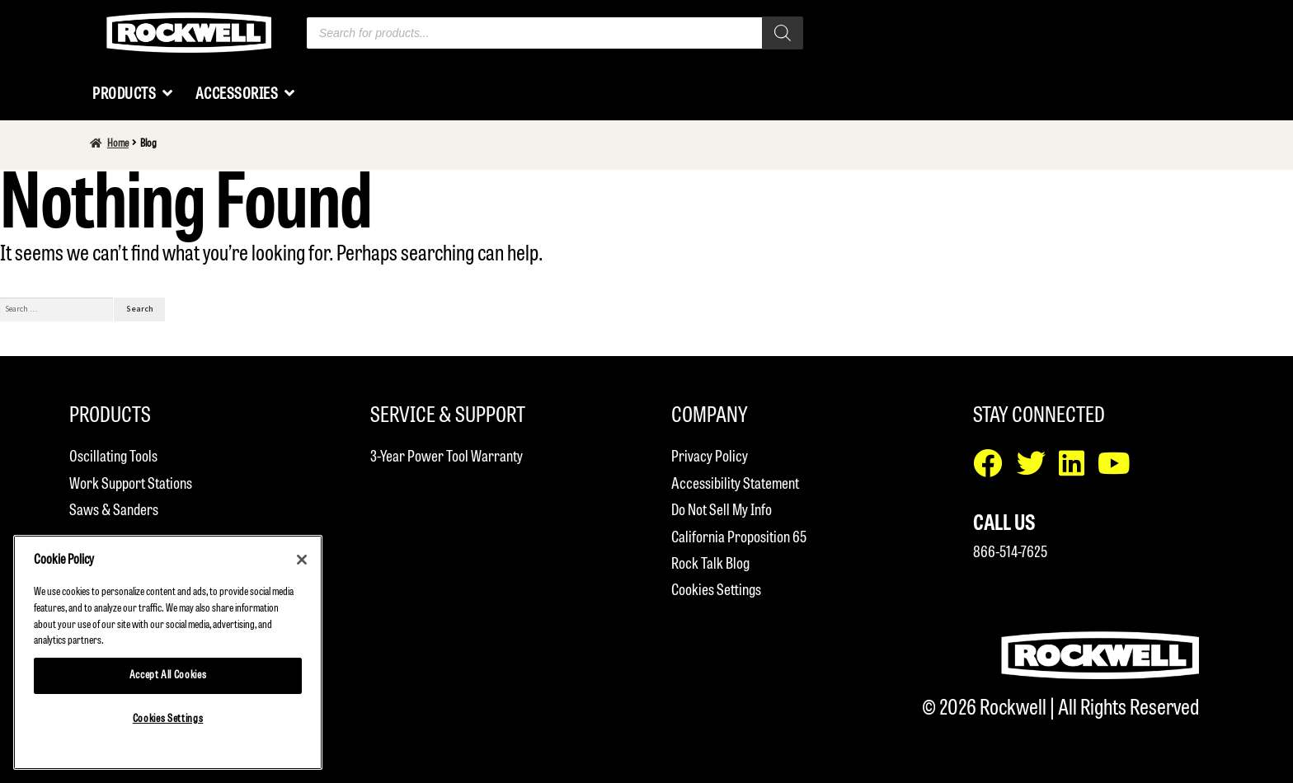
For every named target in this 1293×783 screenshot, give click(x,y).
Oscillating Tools (113, 457)
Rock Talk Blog (710, 564)
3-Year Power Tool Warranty (446, 457)
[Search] (782, 32)
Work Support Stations (130, 484)
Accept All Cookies (168, 675)
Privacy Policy (709, 457)
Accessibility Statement (735, 484)
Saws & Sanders (113, 510)
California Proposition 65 (738, 538)
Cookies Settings (716, 590)
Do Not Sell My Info (721, 510)
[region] (167, 652)
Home (118, 143)
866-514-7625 (1010, 552)
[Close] (302, 560)
